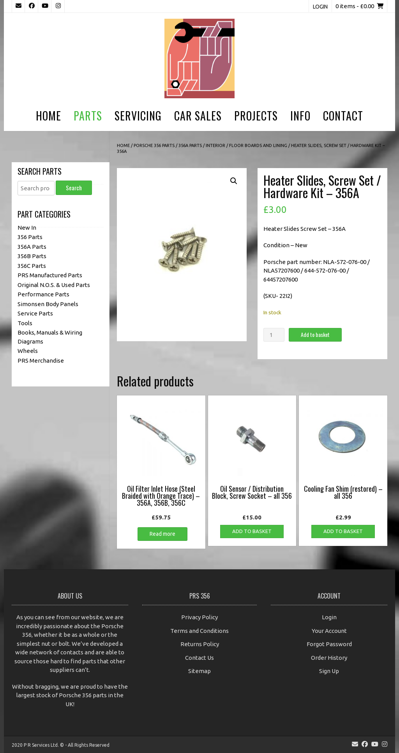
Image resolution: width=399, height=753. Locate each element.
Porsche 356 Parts (154, 145)
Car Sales (198, 116)
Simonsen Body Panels (48, 304)
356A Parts (190, 145)
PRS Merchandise (41, 360)
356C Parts (32, 265)
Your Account (329, 630)
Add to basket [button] (252, 531)
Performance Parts (43, 294)
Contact (343, 116)
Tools (25, 323)
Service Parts (35, 313)
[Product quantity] (273, 335)
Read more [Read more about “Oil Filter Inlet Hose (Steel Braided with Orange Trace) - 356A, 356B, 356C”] (162, 534)
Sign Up (329, 671)
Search (74, 187)
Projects (256, 116)
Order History (329, 657)
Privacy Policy (199, 617)
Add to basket (315, 334)
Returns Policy (199, 644)
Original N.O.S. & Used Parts (54, 285)
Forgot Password (329, 644)
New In (27, 227)
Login (320, 7)
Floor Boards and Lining (258, 145)
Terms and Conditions (199, 630)
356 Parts (30, 237)
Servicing (138, 116)
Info (300, 116)
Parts (88, 116)
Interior (215, 145)
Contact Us (199, 657)
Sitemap (199, 671)
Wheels (28, 350)
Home (48, 116)
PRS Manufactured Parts (50, 275)
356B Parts (32, 256)
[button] (234, 181)
